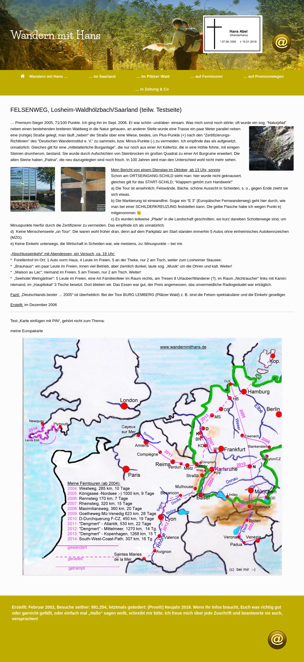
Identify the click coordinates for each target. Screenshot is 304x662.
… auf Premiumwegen (263, 76)
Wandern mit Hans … (44, 76)
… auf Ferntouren (206, 76)
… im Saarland (102, 76)
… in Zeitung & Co (152, 89)
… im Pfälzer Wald (153, 76)
